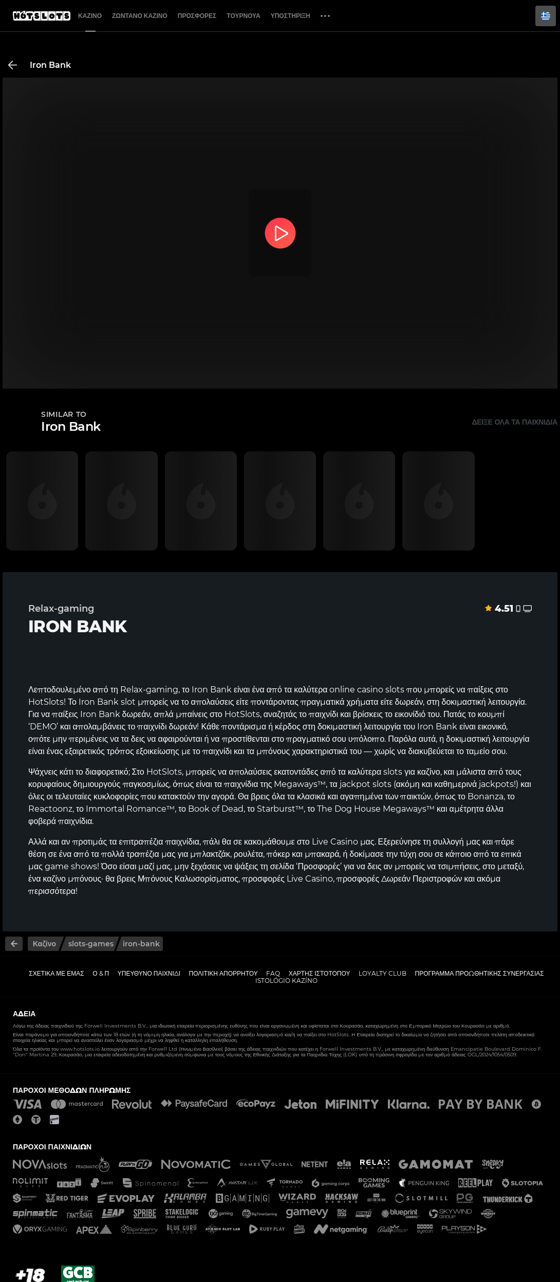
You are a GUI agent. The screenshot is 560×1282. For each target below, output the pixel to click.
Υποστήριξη (290, 16)
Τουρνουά (243, 16)
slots (392, 772)
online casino (356, 689)
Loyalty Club (382, 973)
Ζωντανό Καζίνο (139, 16)
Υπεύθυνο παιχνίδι (149, 973)
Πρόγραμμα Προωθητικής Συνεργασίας (479, 973)
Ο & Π (100, 973)
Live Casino (335, 842)
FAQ (273, 973)
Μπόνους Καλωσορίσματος (188, 879)
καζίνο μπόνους (72, 879)
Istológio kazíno (286, 980)
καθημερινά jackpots (474, 784)
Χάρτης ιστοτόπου (319, 973)
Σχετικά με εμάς (56, 973)
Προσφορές (197, 16)
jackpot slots (365, 784)
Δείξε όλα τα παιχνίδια (514, 422)
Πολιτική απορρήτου (223, 973)
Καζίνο (90, 16)
